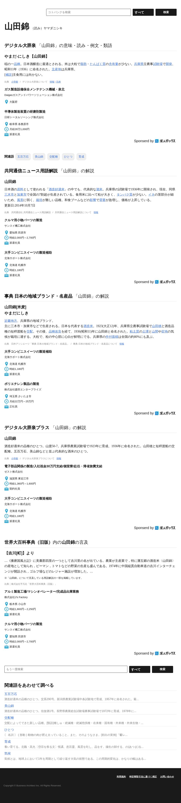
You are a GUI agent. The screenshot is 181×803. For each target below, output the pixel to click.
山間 (155, 331)
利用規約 (121, 776)
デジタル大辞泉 (20, 45)
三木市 (9, 194)
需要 (102, 200)
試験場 (158, 64)
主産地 (56, 69)
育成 (81, 156)
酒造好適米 (56, 189)
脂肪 (83, 64)
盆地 (164, 331)
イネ (151, 194)
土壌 (145, 331)
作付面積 (112, 336)
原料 (20, 189)
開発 (169, 64)
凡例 (58, 81)
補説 (8, 74)
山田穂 (156, 326)
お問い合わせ (167, 776)
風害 (20, 200)
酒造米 (88, 326)
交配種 (53, 156)
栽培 (39, 200)
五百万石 (23, 156)
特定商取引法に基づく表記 (143, 776)
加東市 (22, 194)
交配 (30, 331)
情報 (52, 81)
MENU (7, 3)
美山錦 (39, 156)
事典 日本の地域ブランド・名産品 (38, 296)
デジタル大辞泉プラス (27, 427)
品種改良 (55, 331)
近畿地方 (10, 321)
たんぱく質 (98, 64)
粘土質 (134, 331)
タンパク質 (124, 194)
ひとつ (68, 156)
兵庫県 (139, 64)
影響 (93, 200)
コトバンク (21, 12)
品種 (17, 64)
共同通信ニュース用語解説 (31, 170)
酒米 (99, 189)
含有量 (113, 64)
